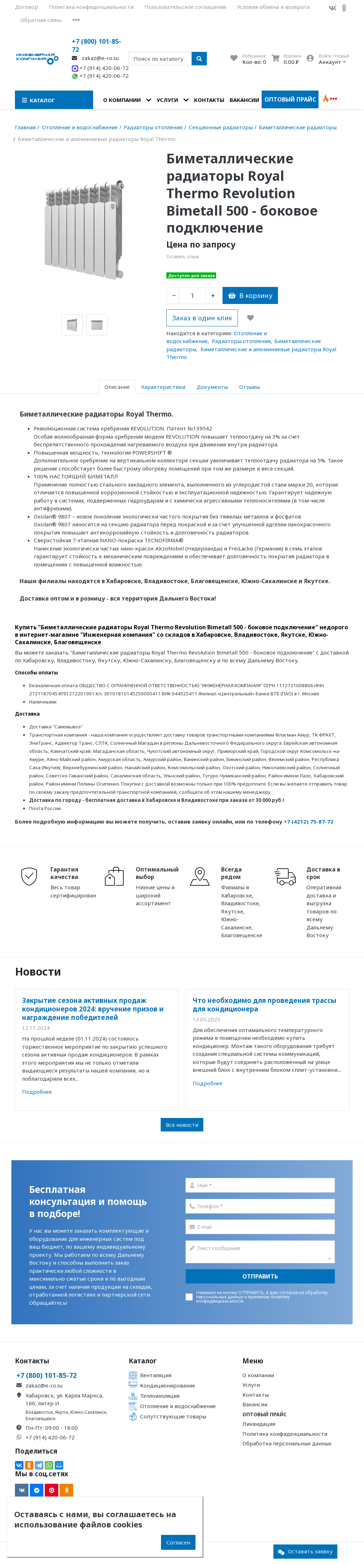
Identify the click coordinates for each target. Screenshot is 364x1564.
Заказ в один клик (202, 317)
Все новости (182, 1124)
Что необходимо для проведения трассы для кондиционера (265, 1004)
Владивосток (39, 1412)
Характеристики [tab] (163, 386)
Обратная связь (41, 19)
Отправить (260, 1276)
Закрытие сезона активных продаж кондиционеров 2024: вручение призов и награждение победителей (93, 1009)
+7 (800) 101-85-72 (96, 45)
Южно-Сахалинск (88, 1412)
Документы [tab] (212, 386)
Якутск (61, 1412)
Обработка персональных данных (287, 1443)
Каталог (143, 1361)
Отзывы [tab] (249, 386)
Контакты (209, 99)
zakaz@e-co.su (95, 57)
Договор (26, 6)
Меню (252, 1361)
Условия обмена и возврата (273, 6)
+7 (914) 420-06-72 (100, 67)
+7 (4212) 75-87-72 (308, 821)
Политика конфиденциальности (91, 6)
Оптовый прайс (290, 99)
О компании (122, 99)
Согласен (178, 1542)
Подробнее (37, 1091)
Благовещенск (40, 1419)
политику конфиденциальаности (243, 1299)
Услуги (167, 99)
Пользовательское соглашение (185, 6)
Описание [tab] (117, 386)
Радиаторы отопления (241, 340)
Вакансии (244, 99)
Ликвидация (258, 1423)
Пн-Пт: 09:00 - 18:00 (52, 1427)
